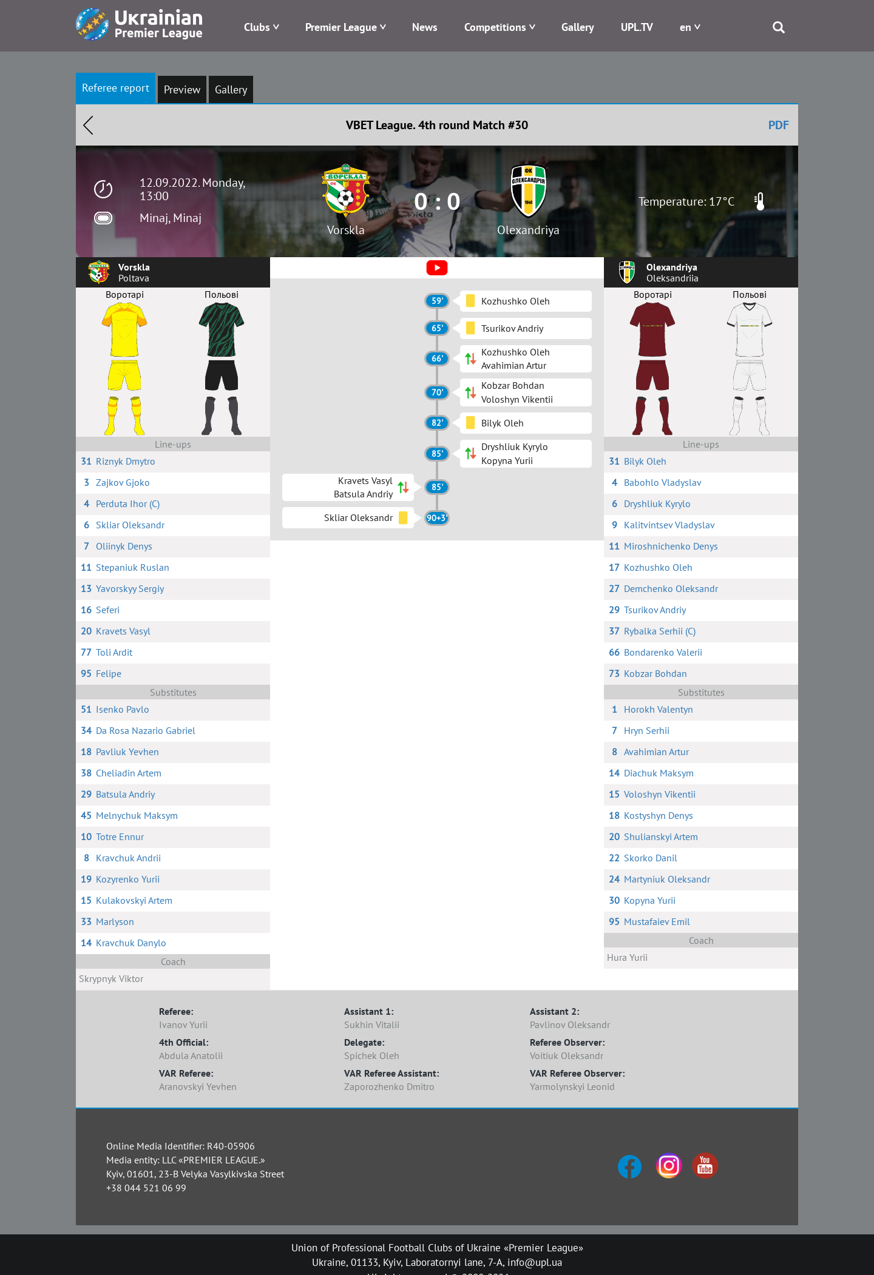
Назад (88, 125)
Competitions (495, 27)
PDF (778, 125)
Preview (182, 89)
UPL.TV (637, 27)
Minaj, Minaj (171, 217)
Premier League (341, 27)
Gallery (577, 27)
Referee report (115, 88)
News (425, 27)
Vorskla (346, 230)
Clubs (257, 27)
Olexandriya (528, 230)
